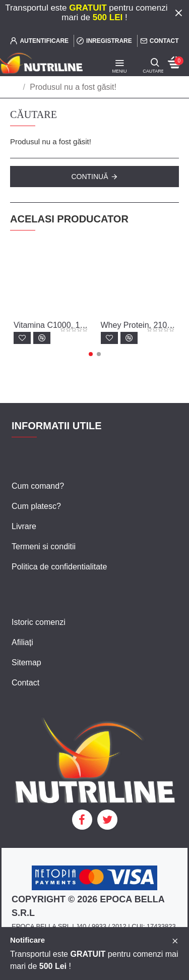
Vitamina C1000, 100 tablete (51, 325)
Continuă (89, 176)
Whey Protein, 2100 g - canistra (138, 325)
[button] (91, 354)
